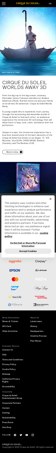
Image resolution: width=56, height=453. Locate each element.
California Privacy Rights (11, 380)
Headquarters (36, 331)
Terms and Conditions (12, 360)
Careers (6, 408)
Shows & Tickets (10, 321)
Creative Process (38, 336)
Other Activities (9, 331)
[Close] (50, 199)
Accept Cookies (28, 251)
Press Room (7, 422)
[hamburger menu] (3, 3)
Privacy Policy (9, 364)
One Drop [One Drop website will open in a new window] (6, 427)
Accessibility (8, 386)
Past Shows (35, 341)
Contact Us (7, 350)
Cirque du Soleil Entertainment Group (12, 396)
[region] (28, 226)
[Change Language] (52, 3)
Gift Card (6, 326)
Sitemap (6, 374)
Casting (6, 413)
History (33, 326)
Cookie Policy (9, 369)
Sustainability (9, 418)
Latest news (36, 321)
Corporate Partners (11, 403)
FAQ (4, 355)
